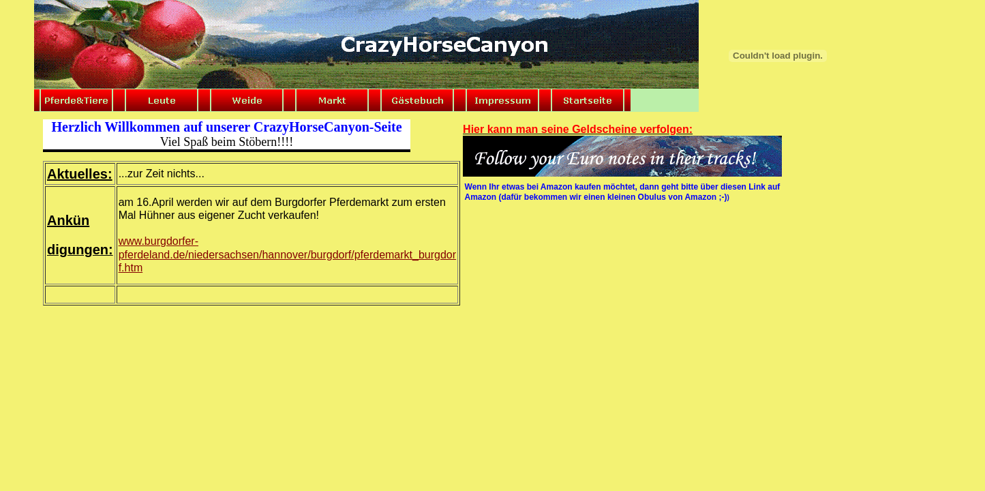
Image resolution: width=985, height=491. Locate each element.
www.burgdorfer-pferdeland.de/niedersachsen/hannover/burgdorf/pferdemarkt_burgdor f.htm (287, 254)
